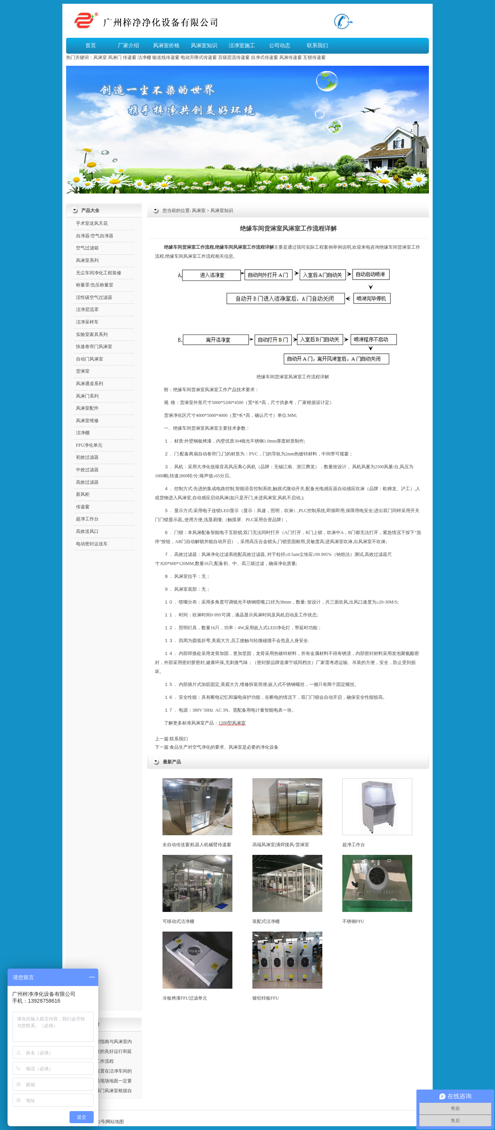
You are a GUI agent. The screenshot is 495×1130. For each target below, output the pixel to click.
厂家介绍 (128, 45)
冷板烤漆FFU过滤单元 (197, 966)
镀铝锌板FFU (287, 966)
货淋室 (404, 247)
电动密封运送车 (92, 543)
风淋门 (115, 57)
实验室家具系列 (92, 334)
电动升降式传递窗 (199, 57)
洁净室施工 (242, 45)
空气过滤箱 (87, 248)
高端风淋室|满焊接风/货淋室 (287, 812)
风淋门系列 (87, 396)
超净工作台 (377, 812)
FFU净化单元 (89, 445)
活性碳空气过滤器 (94, 297)
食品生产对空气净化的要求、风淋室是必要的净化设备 (224, 747)
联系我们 (317, 45)
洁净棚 (144, 57)
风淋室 (100, 57)
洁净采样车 (87, 322)
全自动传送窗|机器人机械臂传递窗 (197, 812)
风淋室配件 (87, 408)
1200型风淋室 (232, 723)
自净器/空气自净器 (94, 235)
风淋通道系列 (89, 383)
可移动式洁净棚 (197, 889)
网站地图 (115, 1121)
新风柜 (83, 494)
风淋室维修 (87, 420)
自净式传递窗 (264, 57)
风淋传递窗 (290, 57)
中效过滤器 (87, 469)
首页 (90, 45)
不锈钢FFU (377, 889)
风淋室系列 (87, 260)
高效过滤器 (185, 554)
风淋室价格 (166, 45)
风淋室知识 (204, 45)
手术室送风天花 (92, 223)
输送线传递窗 (165, 57)
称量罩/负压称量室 (94, 285)
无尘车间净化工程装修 (98, 273)
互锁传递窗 (314, 57)
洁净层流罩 (87, 309)
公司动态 (279, 45)
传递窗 (129, 57)
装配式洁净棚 (287, 889)
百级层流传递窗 (234, 57)
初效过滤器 (87, 457)
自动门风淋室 (89, 359)
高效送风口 (87, 531)
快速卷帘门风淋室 (94, 346)
